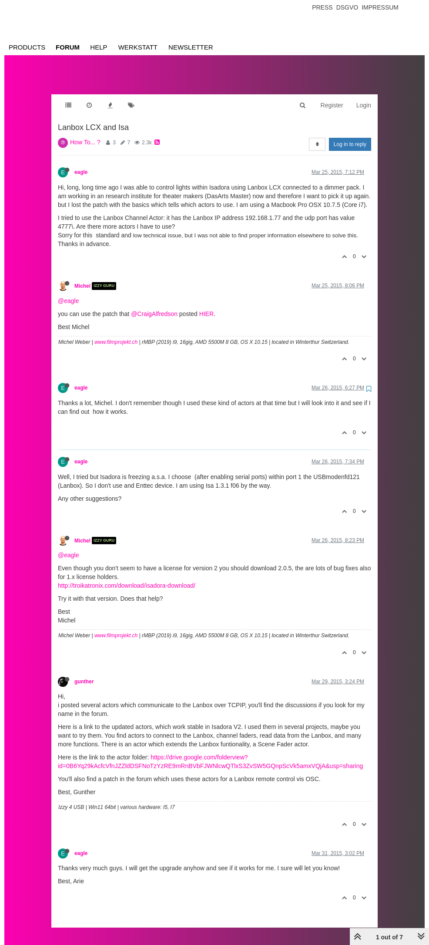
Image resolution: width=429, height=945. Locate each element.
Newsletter (190, 47)
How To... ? (85, 133)
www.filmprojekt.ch (115, 333)
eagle (80, 163)
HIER (206, 305)
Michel (82, 277)
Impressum (380, 7)
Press (322, 7)
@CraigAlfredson (154, 305)
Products (27, 47)
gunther (84, 673)
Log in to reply (350, 136)
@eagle (68, 292)
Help (98, 47)
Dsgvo (347, 7)
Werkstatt (138, 47)
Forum (68, 47)
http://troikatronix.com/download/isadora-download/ (126, 576)
